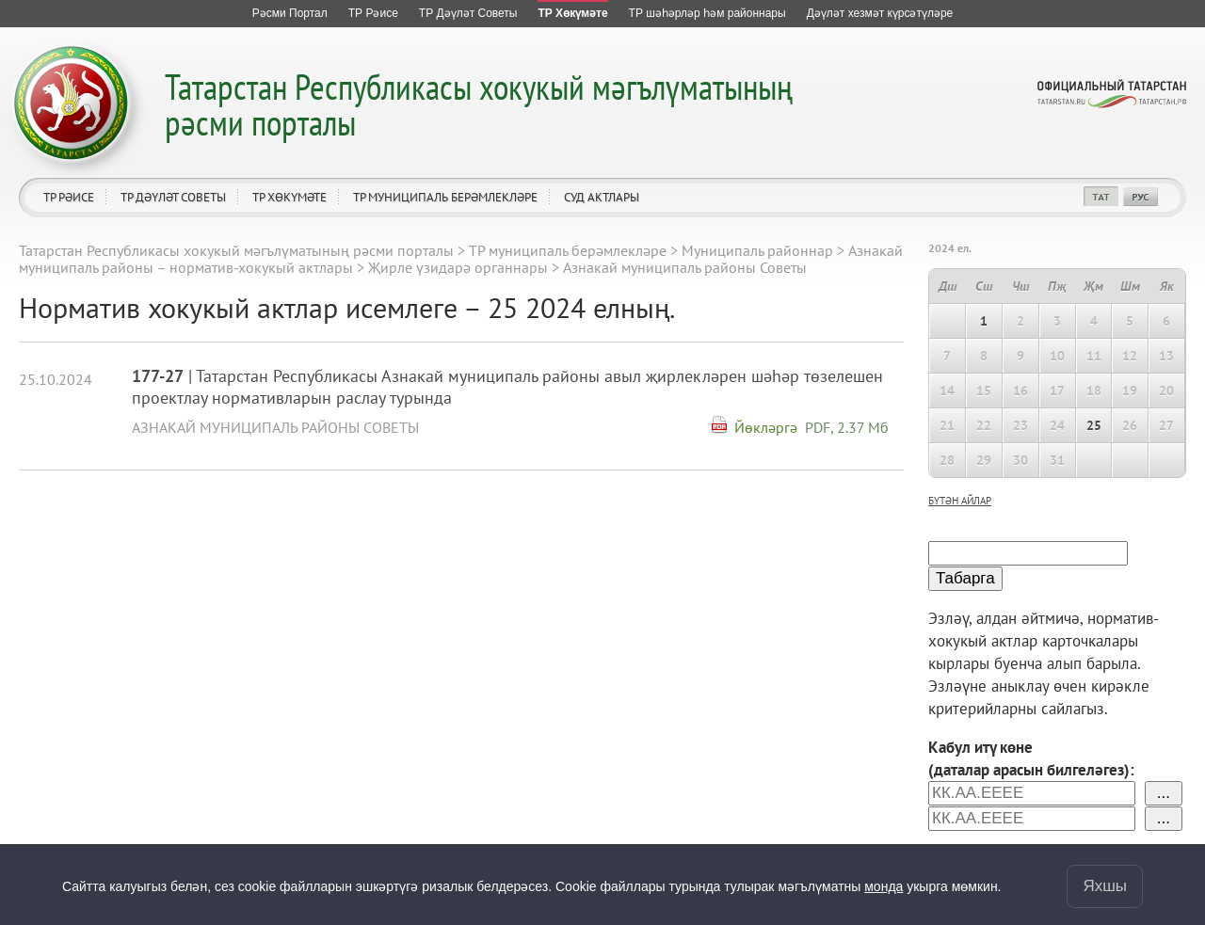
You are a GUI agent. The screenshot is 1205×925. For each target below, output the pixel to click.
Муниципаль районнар (757, 250)
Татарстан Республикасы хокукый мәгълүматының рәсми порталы (479, 104)
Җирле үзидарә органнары (458, 267)
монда (883, 886)
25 (1093, 425)
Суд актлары (601, 197)
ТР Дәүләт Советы (173, 197)
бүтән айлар (959, 500)
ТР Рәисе (68, 197)
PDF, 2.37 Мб (847, 427)
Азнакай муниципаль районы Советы (275, 427)
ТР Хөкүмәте (289, 197)
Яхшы (1105, 886)
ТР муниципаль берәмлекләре (445, 197)
